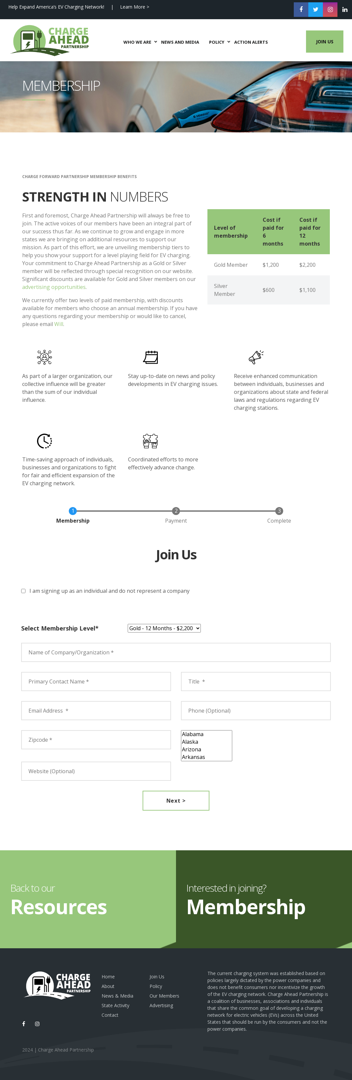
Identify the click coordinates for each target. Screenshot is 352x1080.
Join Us (318, 46)
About (108, 986)
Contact (110, 1015)
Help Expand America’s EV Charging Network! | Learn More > (78, 7)
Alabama (206, 734)
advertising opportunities (54, 287)
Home (108, 976)
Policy (156, 986)
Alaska (206, 742)
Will (58, 324)
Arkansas (206, 757)
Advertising (161, 1005)
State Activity (115, 1005)
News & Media (117, 996)
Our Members (164, 996)
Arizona (206, 749)
